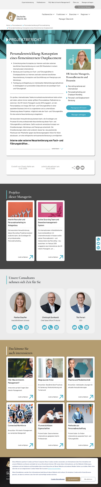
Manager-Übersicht (66, 19)
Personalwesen (17, 25)
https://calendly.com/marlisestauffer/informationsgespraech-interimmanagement (26, 327)
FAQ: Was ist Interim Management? (59, 2)
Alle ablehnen (88, 479)
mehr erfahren (26, 256)
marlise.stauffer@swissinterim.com (14, 327)
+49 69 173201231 (80, 327)
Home (8, 25)
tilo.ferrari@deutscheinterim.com (74, 327)
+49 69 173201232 (50, 327)
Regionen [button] (84, 14)
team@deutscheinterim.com (98, 243)
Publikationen (41, 2)
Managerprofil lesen (79, 108)
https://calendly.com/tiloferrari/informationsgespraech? (86, 327)
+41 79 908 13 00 (20, 327)
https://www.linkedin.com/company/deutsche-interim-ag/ (98, 247)
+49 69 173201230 (98, 239)
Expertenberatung (28, 2)
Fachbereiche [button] (47, 14)
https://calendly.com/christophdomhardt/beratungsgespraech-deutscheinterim (56, 327)
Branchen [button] (73, 14)
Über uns (76, 2)
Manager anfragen (87, 2)
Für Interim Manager (84, 7)
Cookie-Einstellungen (58, 479)
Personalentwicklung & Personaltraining (37, 25)
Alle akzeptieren (73, 479)
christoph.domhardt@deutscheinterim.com (44, 327)
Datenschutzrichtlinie (54, 468)
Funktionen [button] (60, 14)
